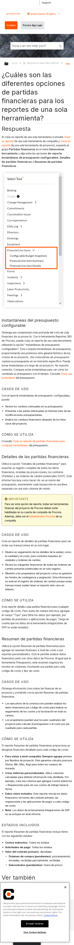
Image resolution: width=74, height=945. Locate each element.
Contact (11, 25)
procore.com (13, 13)
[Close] (65, 887)
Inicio (15, 63)
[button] (60, 45)
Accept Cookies (34, 923)
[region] (35, 912)
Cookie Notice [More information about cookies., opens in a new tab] (50, 915)
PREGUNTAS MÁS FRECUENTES (41, 63)
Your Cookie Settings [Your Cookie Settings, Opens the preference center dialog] (34, 932)
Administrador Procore (42, 516)
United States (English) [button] (43, 13)
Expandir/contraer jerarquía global (8, 63)
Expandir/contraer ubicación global (68, 62)
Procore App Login (32, 25)
